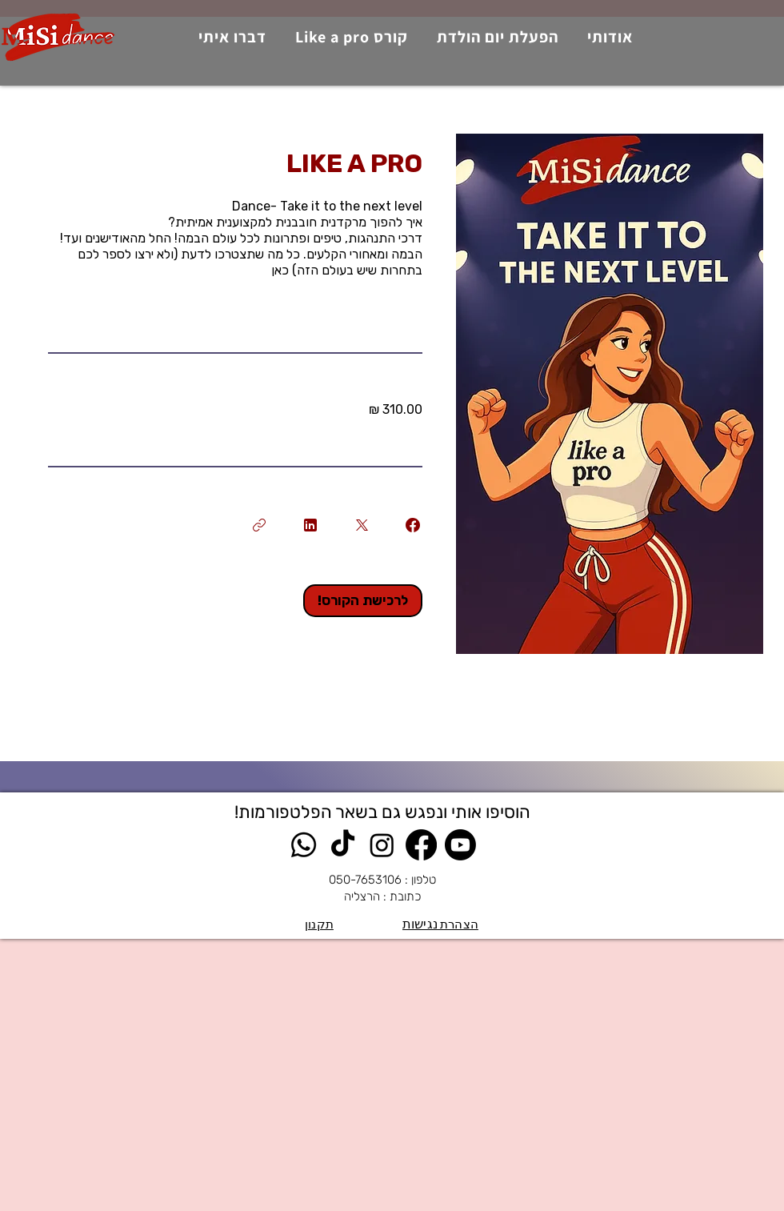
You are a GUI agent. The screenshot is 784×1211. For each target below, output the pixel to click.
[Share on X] (361, 525)
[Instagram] (382, 844)
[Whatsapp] (303, 844)
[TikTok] (342, 844)
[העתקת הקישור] (259, 525)
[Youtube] (460, 844)
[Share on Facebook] (412, 525)
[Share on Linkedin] (310, 525)
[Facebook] (421, 844)
